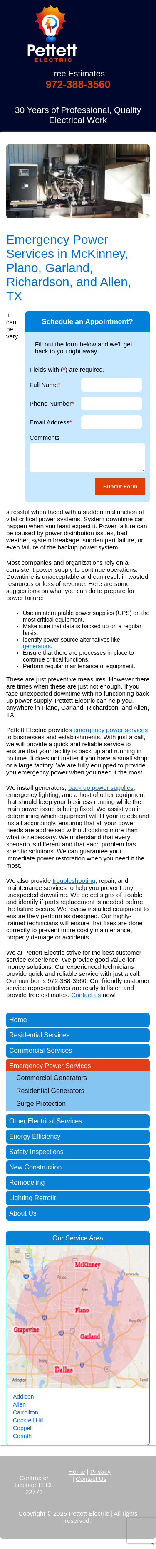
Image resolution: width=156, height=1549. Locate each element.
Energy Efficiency (34, 1136)
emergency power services (111, 729)
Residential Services (39, 1035)
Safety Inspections (36, 1151)
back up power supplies (101, 787)
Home (18, 1019)
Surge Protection (41, 1103)
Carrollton (25, 1412)
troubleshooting (73, 880)
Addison (23, 1396)
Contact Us (91, 1478)
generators (37, 646)
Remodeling (27, 1182)
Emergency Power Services (50, 1065)
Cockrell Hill (28, 1420)
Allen (19, 1404)
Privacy (100, 1471)
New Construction (35, 1167)
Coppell (22, 1428)
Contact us (86, 994)
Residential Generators (50, 1090)
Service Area (84, 1238)
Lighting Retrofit (32, 1197)
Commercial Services (40, 1050)
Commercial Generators (51, 1077)
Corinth (22, 1436)
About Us (23, 1213)
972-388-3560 (78, 84)
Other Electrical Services (45, 1121)
